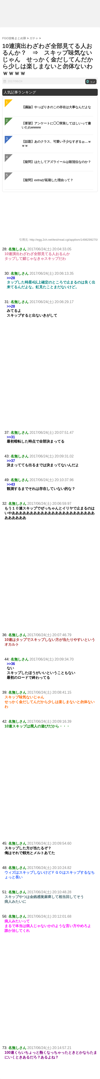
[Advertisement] (50, 378)
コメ (90, 82)
